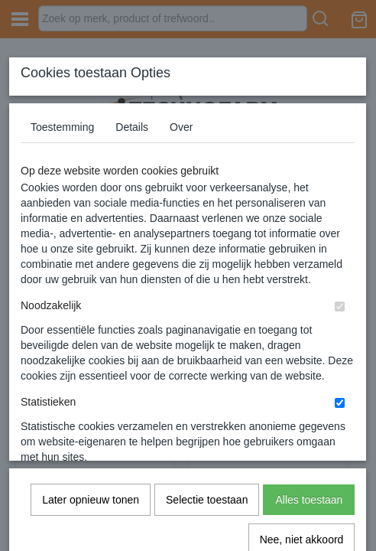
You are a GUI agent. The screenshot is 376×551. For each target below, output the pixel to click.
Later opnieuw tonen (90, 330)
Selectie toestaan (207, 330)
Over (181, 127)
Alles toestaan (308, 330)
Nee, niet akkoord (302, 370)
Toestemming (62, 127)
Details (131, 127)
